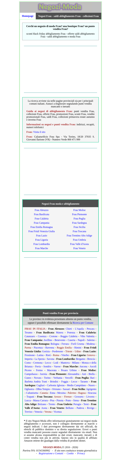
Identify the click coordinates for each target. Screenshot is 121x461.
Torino (47, 377)
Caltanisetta (32, 393)
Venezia (38, 411)
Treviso (28, 411)
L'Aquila (79, 328)
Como (28, 362)
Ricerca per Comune (83, 322)
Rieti (48, 355)
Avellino (47, 340)
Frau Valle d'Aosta (79, 244)
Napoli (81, 340)
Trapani (30, 396)
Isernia (43, 374)
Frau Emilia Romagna (41, 227)
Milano (75, 362)
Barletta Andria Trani (36, 381)
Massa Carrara (40, 400)
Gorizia (46, 351)
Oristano (56, 389)
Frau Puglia (79, 218)
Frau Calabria (42, 218)
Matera (59, 332)
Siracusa (92, 393)
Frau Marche (41, 248)
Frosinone (30, 355)
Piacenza (38, 347)
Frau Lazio (41, 235)
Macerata (52, 370)
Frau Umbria (79, 239)
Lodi (55, 362)
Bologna (55, 343)
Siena (76, 400)
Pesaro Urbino (69, 370)
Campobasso (31, 374)
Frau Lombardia (41, 244)
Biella (92, 374)
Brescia (91, 359)
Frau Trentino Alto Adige (79, 235)
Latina (40, 355)
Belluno (70, 408)
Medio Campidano (76, 385)
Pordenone (57, 351)
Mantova (65, 362)
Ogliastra (29, 389)
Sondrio (47, 366)
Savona (50, 359)
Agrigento (91, 389)
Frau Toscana (79, 231)
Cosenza (42, 336)
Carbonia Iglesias (56, 385)
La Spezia (40, 359)
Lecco (48, 362)
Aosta (44, 408)
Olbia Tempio (43, 389)
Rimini (77, 347)
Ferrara (65, 343)
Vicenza (58, 411)
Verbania (57, 377)
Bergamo (80, 359)
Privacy (81, 453)
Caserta (71, 340)
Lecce (74, 381)
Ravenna (49, 347)
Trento (52, 404)
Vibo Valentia (87, 336)
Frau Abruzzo (42, 210)
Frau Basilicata (41, 214)
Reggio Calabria (68, 336)
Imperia (29, 359)
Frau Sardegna (79, 222)
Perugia (77, 404)
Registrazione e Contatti (51, 453)
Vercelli (69, 377)
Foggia (64, 381)
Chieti (69, 328)
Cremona (38, 362)
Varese (57, 366)
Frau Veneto (79, 248)
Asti (84, 374)
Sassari (66, 389)
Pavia (38, 366)
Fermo (39, 370)
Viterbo (65, 355)
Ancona (83, 366)
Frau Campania (41, 222)
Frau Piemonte (79, 214)
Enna (52, 393)
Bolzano (42, 404)
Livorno (90, 396)
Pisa (52, 400)
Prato (68, 400)
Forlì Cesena (77, 343)
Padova (80, 408)
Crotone (53, 336)
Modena (90, 343)
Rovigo (90, 408)
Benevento (60, 340)
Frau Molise (79, 210)
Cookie (70, 453)
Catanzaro (30, 336)
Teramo (28, 332)
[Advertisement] (60, 69)
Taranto (84, 381)
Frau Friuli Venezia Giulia (41, 231)
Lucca (28, 400)
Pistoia (60, 400)
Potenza (71, 332)
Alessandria (73, 374)
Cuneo (28, 377)
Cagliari (41, 385)
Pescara (90, 328)
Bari (92, 377)
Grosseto (79, 396)
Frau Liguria (41, 239)
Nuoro (91, 385)
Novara (37, 377)
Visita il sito (39, 132)
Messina (61, 393)
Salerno (91, 340)
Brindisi (54, 381)
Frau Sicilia (79, 227)
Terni (86, 404)
